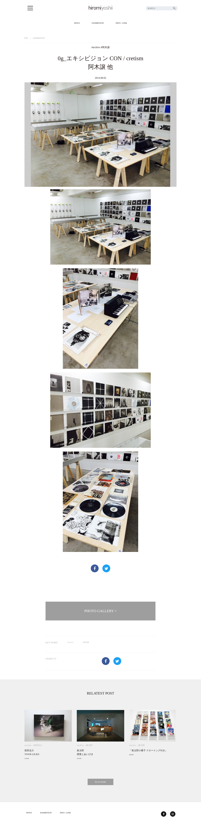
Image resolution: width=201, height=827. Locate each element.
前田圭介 (38, 745)
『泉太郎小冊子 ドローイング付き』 (148, 750)
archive (96, 47)
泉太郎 (89, 745)
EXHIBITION (98, 23)
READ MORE (100, 782)
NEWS (77, 23)
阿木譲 (106, 47)
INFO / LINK (121, 23)
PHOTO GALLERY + (100, 611)
